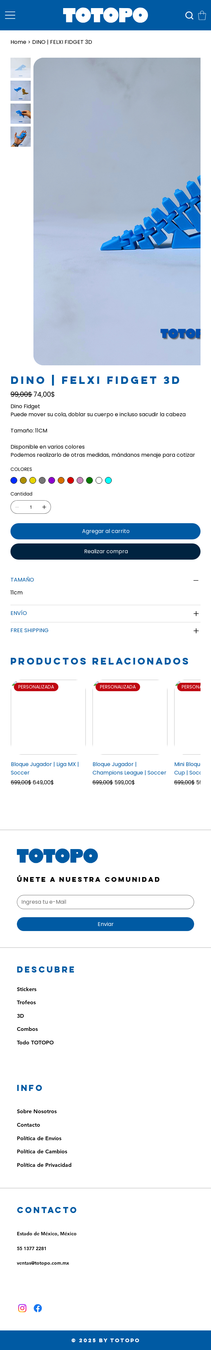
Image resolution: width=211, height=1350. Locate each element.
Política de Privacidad (44, 1165)
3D (20, 1016)
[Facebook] (37, 1308)
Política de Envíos (39, 1138)
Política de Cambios (42, 1151)
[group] (105, 737)
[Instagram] (22, 1308)
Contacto (28, 1125)
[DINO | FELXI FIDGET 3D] (62, 42)
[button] (202, 15)
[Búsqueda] (189, 15)
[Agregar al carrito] (105, 531)
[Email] (103, 902)
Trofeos (26, 1002)
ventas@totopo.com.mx (43, 1263)
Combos (27, 1029)
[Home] (18, 42)
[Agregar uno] (44, 507)
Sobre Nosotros (37, 1111)
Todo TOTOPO (35, 1042)
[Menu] (10, 15)
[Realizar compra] (105, 551)
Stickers (26, 989)
